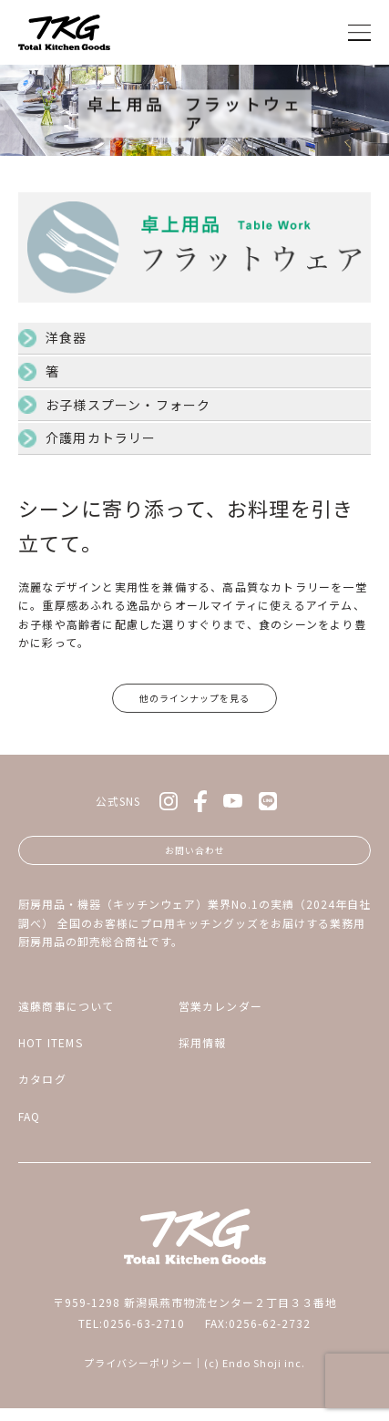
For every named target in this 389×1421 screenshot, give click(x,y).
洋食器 (66, 337)
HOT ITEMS (50, 1054)
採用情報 (203, 1054)
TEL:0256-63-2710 (131, 1335)
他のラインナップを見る (194, 700)
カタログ (42, 1091)
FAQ (29, 1128)
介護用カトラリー (101, 437)
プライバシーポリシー (138, 1375)
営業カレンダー (220, 1017)
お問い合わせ (194, 859)
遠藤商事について (66, 1017)
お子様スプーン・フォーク (128, 405)
